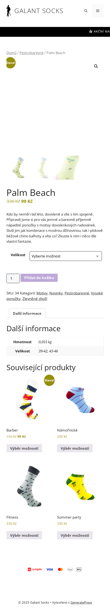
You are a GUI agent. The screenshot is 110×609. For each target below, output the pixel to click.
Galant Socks (38, 10)
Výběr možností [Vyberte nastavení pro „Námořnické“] (75, 448)
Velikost (18, 254)
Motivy (42, 293)
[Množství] (13, 278)
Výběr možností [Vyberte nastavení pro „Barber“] (24, 448)
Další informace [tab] (27, 313)
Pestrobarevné (32, 52)
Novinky (56, 293)
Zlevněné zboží (34, 298)
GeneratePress (81, 602)
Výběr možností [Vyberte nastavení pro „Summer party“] (75, 535)
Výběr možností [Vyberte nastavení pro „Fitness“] (24, 535)
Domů (11, 52)
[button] (86, 10)
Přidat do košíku (39, 277)
